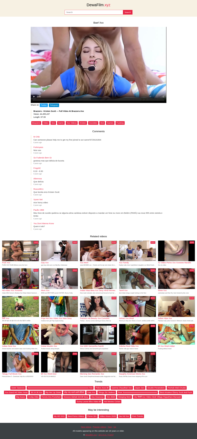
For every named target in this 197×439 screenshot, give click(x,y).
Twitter (44, 105)
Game (61, 123)
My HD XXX (59, 416)
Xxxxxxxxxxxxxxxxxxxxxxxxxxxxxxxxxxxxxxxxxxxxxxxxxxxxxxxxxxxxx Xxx (60, 388)
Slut (102, 123)
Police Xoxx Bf (102, 388)
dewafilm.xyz (91, 435)
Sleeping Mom (124, 397)
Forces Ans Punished (51, 397)
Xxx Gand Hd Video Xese (16, 392)
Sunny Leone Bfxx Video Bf (89, 401)
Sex (53, 123)
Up (115, 427)
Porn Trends (137, 416)
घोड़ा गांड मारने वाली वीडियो (74, 392)
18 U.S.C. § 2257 (106, 435)
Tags (110, 427)
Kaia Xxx (91, 392)
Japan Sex (139, 388)
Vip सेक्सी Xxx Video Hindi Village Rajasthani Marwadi (157, 397)
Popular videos (99, 427)
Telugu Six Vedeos (106, 392)
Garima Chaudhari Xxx (122, 388)
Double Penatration (155, 388)
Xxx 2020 (111, 397)
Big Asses (20, 397)
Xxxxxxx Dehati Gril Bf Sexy (76, 397)
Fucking (120, 123)
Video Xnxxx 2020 (108, 416)
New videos (86, 427)
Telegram (54, 105)
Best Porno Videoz (76, 416)
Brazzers (36, 123)
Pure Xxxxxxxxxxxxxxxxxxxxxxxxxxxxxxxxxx (137, 392)
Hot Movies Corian (112, 401)
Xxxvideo (93, 123)
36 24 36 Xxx (36, 392)
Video (45, 123)
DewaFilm (98, 5)
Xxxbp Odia (33, 397)
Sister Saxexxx (18, 388)
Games (110, 123)
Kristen (83, 123)
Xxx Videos (72, 123)
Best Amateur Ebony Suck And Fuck (176, 392)
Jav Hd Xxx (124, 416)
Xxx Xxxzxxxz (97, 397)
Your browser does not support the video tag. (98, 65)
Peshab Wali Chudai (177, 388)
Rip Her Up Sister (53, 392)
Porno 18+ (92, 416)
